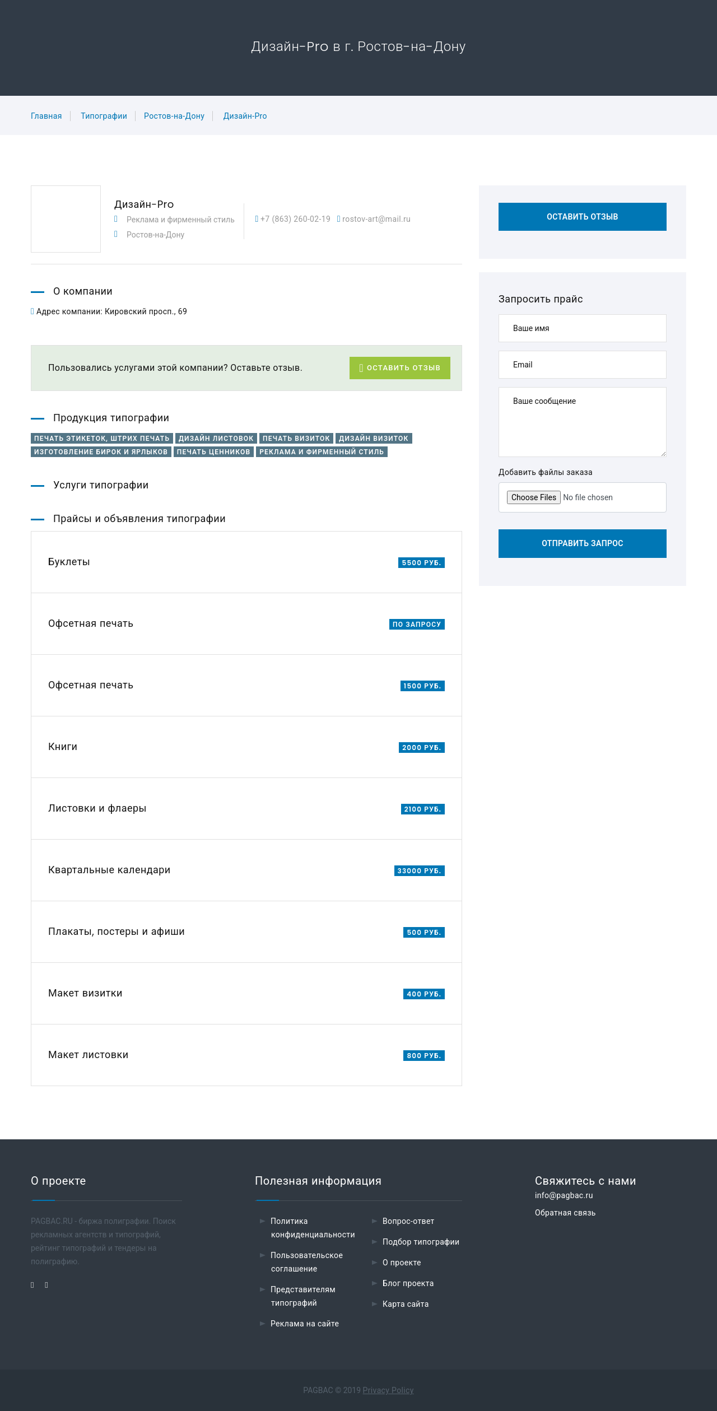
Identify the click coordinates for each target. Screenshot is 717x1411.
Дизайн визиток (373, 438)
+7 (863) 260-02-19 (294, 219)
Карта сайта (406, 1304)
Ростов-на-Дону (174, 115)
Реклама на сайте (305, 1323)
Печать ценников (213, 452)
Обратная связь (565, 1212)
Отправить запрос (582, 543)
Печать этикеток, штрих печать (102, 438)
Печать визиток (296, 438)
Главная (46, 115)
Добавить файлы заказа (546, 472)
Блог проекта (408, 1283)
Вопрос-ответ (409, 1221)
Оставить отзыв (400, 368)
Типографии (104, 115)
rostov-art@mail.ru (376, 219)
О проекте (402, 1262)
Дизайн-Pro (245, 115)
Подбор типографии (421, 1241)
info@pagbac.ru (564, 1195)
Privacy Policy (388, 1390)
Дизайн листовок (216, 438)
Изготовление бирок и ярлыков (101, 452)
